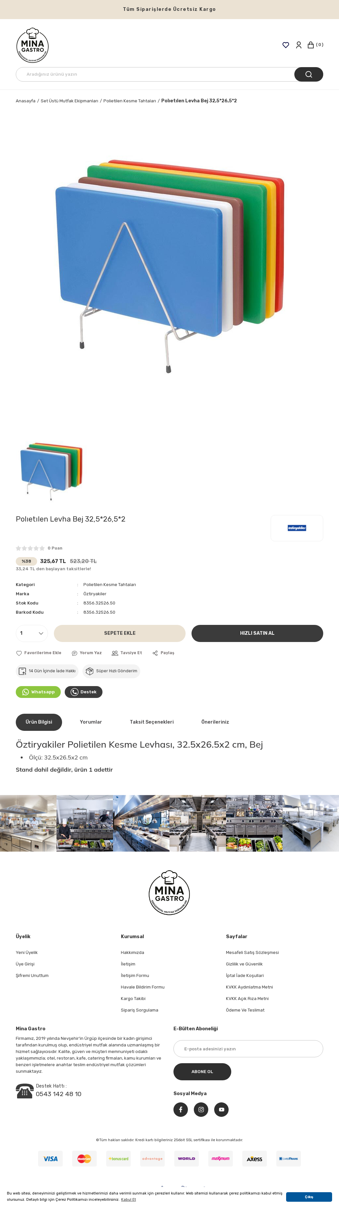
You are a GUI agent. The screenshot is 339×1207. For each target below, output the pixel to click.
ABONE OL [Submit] (202, 1071)
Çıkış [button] (309, 1197)
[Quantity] (32, 633)
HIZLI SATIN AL (257, 633)
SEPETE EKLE (120, 633)
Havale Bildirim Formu (143, 987)
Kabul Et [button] (128, 1199)
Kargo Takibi (133, 998)
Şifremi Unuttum (32, 975)
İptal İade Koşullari (245, 975)
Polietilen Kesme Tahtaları (109, 584)
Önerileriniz (215, 722)
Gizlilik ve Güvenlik (244, 964)
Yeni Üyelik (27, 952)
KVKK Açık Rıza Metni (247, 998)
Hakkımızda (132, 952)
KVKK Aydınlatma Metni (249, 987)
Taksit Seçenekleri (152, 722)
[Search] (169, 74)
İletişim (128, 964)
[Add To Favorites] (38, 653)
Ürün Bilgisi (39, 722)
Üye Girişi (25, 964)
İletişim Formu (135, 975)
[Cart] (315, 45)
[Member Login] (298, 45)
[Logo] (33, 45)
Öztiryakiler (94, 593)
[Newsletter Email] (248, 1048)
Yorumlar (91, 722)
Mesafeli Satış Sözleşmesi (252, 952)
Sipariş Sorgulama (139, 1010)
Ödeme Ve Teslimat (245, 1010)
